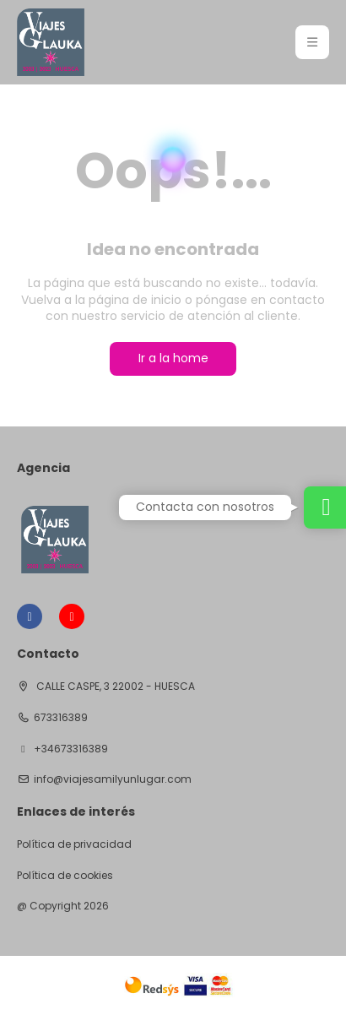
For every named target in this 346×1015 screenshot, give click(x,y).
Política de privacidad (74, 844)
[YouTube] (71, 616)
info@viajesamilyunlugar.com (113, 779)
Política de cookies (65, 875)
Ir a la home (173, 358)
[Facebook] (29, 616)
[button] (312, 42)
